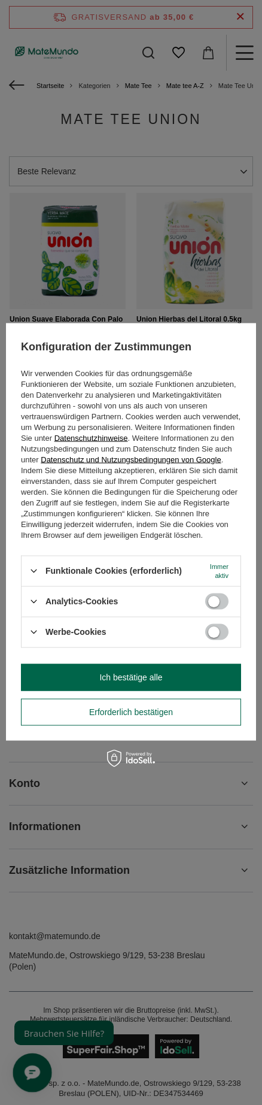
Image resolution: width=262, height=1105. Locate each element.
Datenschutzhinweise (91, 437)
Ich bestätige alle (130, 677)
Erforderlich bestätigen (131, 712)
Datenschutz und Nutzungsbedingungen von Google (131, 459)
